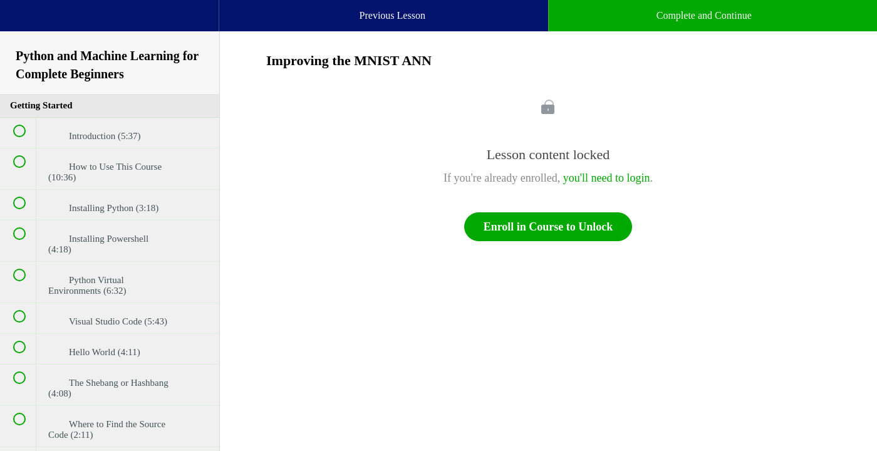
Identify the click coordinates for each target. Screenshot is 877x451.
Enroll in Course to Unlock (548, 226)
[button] (22, 22)
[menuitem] (110, 28)
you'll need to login (606, 178)
